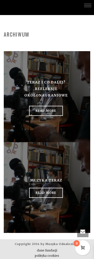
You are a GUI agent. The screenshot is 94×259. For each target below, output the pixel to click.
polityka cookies (47, 255)
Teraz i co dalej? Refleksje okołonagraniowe (46, 89)
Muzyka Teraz (46, 180)
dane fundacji (47, 250)
